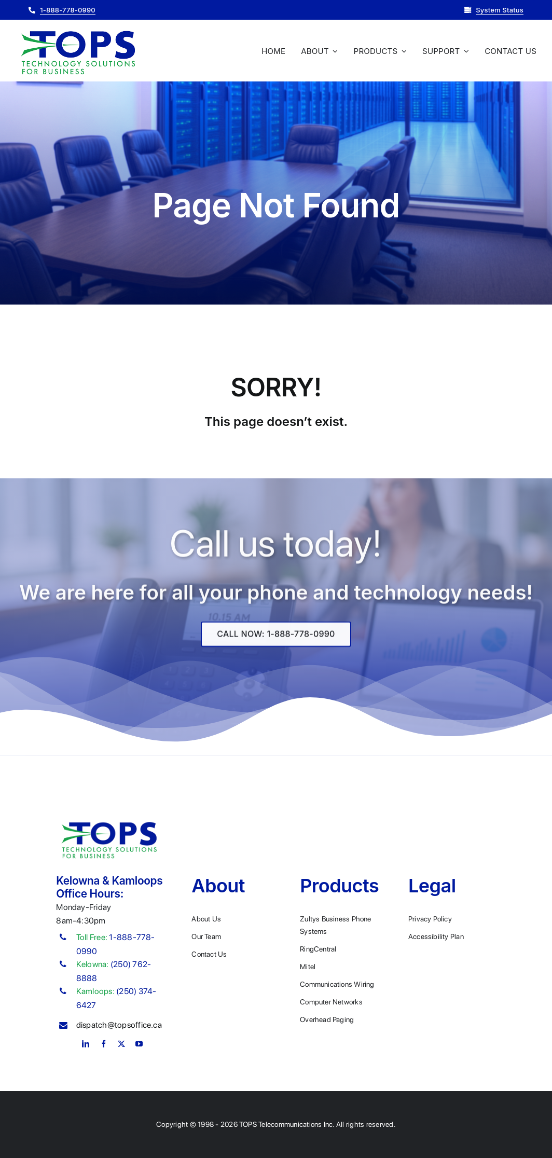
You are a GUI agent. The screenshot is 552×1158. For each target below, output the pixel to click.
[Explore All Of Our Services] (276, 642)
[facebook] (103, 1043)
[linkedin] (85, 1043)
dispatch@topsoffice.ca (119, 1025)
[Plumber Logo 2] (78, 31)
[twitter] (121, 1043)
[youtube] (139, 1043)
